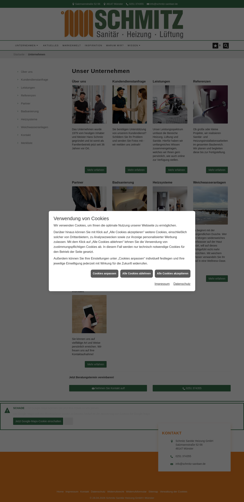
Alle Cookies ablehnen (136, 266)
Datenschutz (181, 276)
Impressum (162, 276)
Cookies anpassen (104, 266)
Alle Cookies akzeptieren (172, 266)
